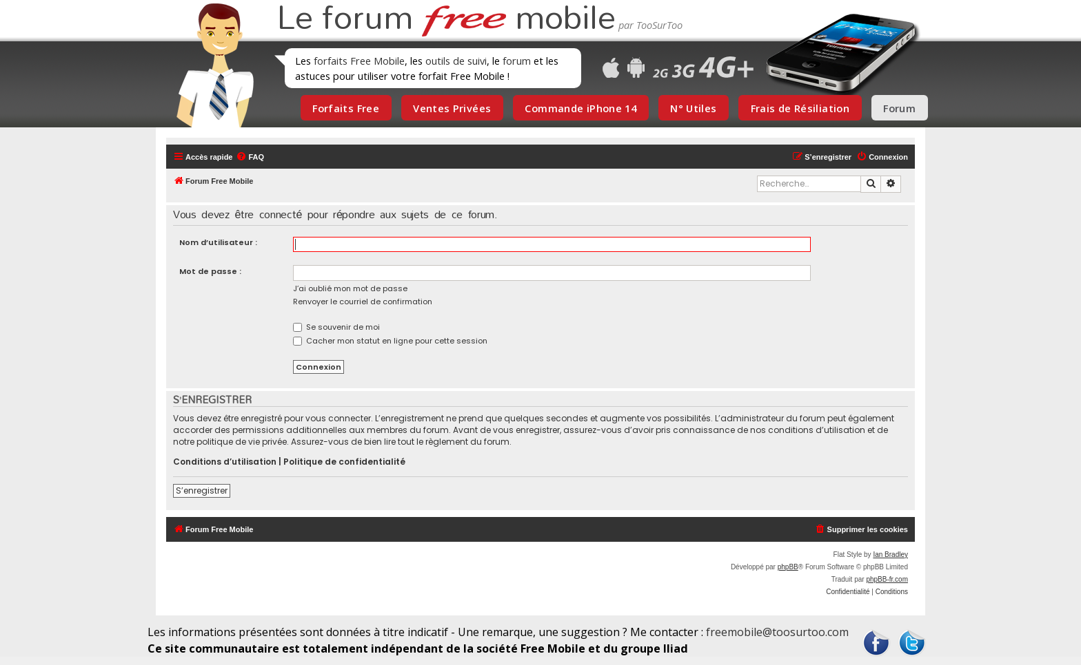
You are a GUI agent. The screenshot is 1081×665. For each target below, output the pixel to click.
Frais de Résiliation (800, 108)
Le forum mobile (446, 19)
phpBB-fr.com (887, 579)
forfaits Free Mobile (359, 60)
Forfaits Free (345, 108)
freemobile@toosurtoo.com (777, 632)
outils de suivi (456, 60)
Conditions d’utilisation (224, 461)
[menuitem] (250, 157)
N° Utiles (693, 108)
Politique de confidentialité (344, 461)
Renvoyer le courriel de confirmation (362, 301)
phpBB (788, 567)
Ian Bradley (890, 554)
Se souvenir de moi (336, 326)
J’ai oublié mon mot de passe (350, 288)
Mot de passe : (210, 271)
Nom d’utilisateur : (218, 242)
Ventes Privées (452, 108)
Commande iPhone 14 (580, 108)
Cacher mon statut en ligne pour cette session (390, 340)
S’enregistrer (202, 490)
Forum (899, 108)
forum (517, 60)
